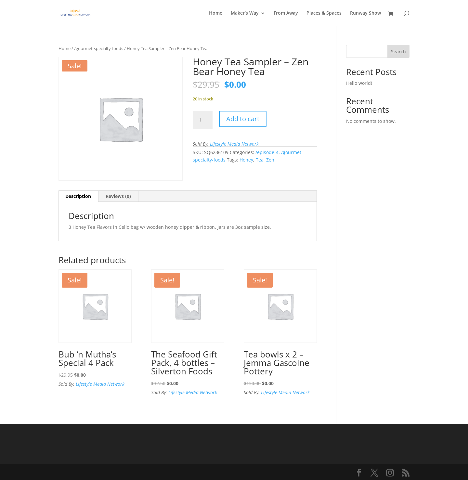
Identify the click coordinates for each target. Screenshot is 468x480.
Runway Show (365, 13)
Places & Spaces (324, 13)
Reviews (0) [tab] (118, 196)
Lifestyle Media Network (234, 144)
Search (398, 51)
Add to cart (242, 118)
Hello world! (359, 83)
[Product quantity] (202, 120)
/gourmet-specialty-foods (98, 48)
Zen (270, 160)
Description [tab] (78, 196)
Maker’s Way (245, 13)
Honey (246, 160)
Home (215, 13)
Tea (260, 160)
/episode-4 (267, 152)
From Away (286, 13)
